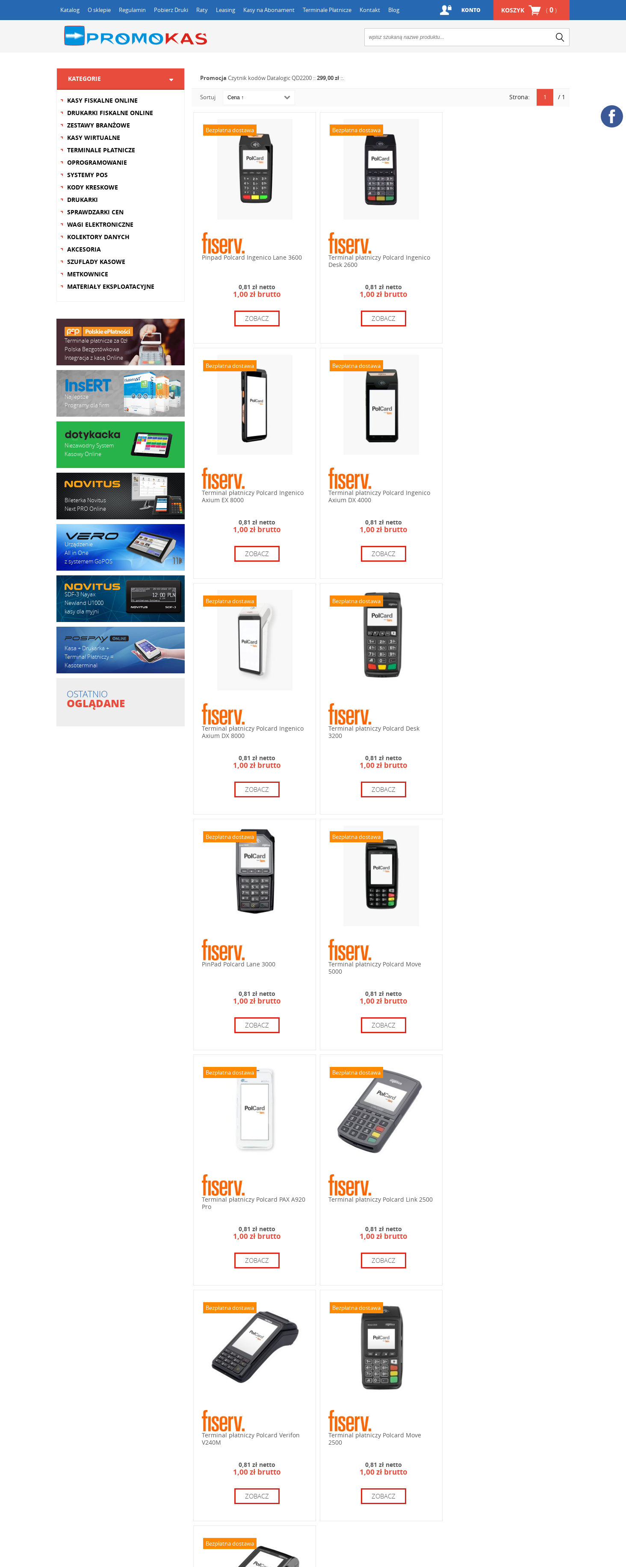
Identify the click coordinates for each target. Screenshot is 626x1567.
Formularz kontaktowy (94, 1435)
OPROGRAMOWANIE (97, 162)
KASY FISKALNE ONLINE (102, 100)
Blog (393, 10)
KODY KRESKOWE (92, 187)
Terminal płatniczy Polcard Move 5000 (374, 730)
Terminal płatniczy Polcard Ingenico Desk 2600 (379, 260)
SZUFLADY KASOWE (96, 262)
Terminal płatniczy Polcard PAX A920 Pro (506, 730)
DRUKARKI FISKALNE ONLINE (110, 113)
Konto (471, 10)
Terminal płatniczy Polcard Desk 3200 (499, 495)
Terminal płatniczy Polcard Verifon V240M (377, 965)
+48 (367, 1421)
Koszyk (529, 10)
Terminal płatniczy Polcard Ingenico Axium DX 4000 (253, 495)
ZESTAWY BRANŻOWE (98, 125)
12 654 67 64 (363, 1399)
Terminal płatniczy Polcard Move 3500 (248, 1201)
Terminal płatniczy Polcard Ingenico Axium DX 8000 (379, 495)
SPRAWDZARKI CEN (95, 212)
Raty (202, 10)
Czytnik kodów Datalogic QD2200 (270, 78)
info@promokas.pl (349, 1462)
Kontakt (370, 10)
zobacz (257, 318)
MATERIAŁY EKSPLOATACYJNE (110, 286)
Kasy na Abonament (269, 10)
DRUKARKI (82, 200)
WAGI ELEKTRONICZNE (100, 224)
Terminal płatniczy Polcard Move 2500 (500, 965)
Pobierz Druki (171, 10)
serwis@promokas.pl (480, 1460)
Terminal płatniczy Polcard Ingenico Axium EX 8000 (505, 260)
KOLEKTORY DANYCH (98, 237)
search (560, 37)
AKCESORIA (84, 249)
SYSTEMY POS (87, 175)
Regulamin (132, 10)
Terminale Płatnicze (327, 10)
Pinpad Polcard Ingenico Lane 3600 (252, 257)
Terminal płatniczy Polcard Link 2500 (254, 962)
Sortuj (208, 97)
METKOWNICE (87, 274)
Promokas (135, 36)
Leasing (225, 10)
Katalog (70, 10)
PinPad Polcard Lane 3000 (238, 727)
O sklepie (99, 10)
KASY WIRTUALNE (93, 137)
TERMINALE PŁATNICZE (101, 150)
